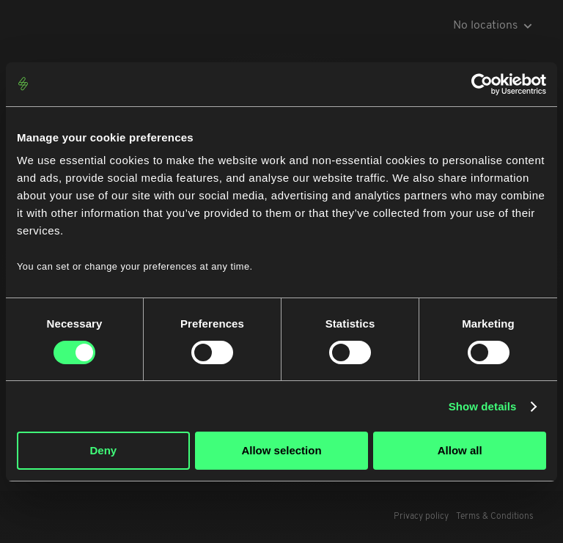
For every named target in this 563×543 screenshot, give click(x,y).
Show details (483, 406)
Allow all (460, 450)
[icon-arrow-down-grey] (528, 26)
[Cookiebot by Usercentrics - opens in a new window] (482, 84)
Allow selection (281, 450)
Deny (103, 450)
